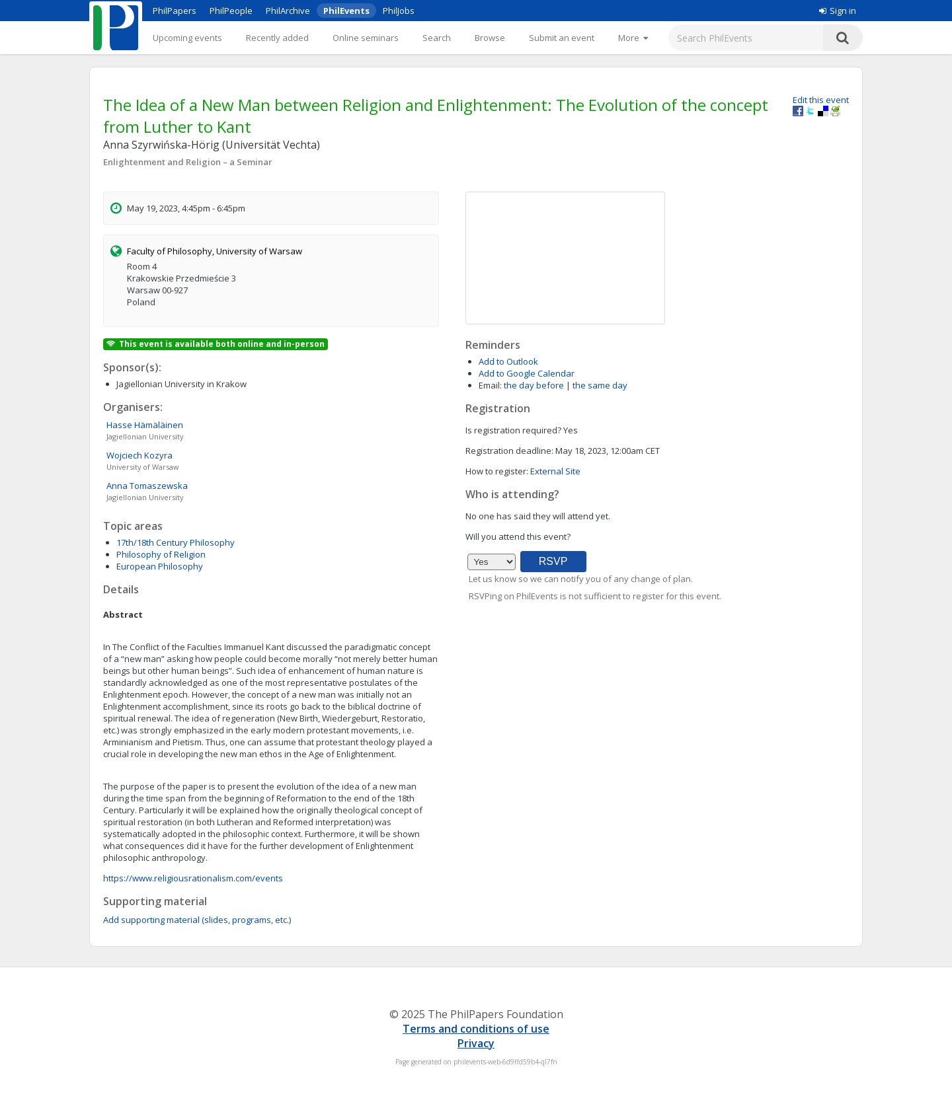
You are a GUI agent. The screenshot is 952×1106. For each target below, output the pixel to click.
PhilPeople (231, 11)
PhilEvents (346, 11)
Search (436, 38)
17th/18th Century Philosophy (175, 542)
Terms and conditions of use (476, 1028)
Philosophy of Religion (161, 554)
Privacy (476, 1043)
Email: (490, 385)
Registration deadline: (509, 451)
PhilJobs (399, 11)
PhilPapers (174, 11)
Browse (490, 38)
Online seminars (366, 38)
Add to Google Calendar (527, 373)
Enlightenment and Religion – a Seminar (187, 162)
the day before (534, 385)
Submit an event (561, 38)
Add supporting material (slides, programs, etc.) (197, 920)
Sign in (837, 11)
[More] (633, 37)
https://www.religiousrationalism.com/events (193, 878)
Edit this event (821, 100)
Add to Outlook (508, 361)
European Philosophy (159, 566)
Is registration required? (513, 430)
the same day (600, 385)
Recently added (277, 38)
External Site (555, 471)
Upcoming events (187, 38)
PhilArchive (288, 11)
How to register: (496, 471)
